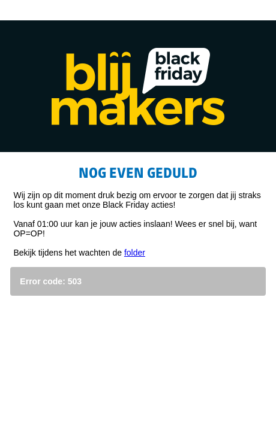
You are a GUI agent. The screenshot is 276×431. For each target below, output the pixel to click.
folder (134, 252)
